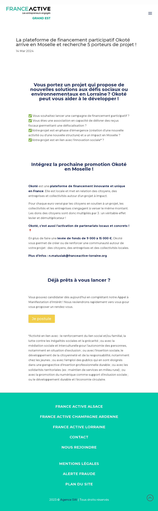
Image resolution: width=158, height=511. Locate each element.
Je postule (41, 319)
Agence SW (68, 499)
